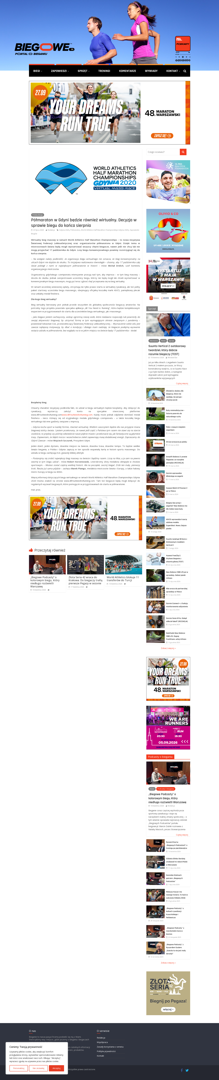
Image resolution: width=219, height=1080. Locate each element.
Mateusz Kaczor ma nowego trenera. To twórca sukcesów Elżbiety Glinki (177, 895)
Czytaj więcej (182, 383)
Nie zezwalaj (38, 1068)
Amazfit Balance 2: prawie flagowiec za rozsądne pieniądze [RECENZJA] (176, 460)
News (163, 341)
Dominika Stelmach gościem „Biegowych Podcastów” (174, 878)
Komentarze (127, 70)
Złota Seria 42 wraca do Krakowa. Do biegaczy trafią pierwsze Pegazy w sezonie (85, 580)
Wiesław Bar (172, 357)
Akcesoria (154, 341)
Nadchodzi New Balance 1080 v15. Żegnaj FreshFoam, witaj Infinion (176, 636)
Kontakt (172, 70)
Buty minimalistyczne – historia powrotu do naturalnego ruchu (175, 413)
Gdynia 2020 (64, 230)
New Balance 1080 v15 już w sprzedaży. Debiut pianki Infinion (177, 575)
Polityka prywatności (106, 1051)
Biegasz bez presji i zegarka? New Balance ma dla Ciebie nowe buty (176, 506)
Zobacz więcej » (168, 648)
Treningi (104, 70)
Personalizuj (18, 1068)
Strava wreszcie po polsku (176, 442)
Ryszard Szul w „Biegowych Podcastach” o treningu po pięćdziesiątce (176, 845)
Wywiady (151, 70)
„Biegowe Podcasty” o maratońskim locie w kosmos (175, 931)
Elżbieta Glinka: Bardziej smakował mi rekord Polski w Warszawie (176, 862)
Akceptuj (57, 1068)
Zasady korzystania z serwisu (110, 1046)
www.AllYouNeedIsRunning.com (77, 414)
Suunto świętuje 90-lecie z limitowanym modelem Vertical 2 (176, 542)
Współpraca (102, 1042)
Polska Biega (38, 215)
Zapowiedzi (59, 70)
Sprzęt (82, 70)
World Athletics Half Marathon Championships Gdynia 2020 (105, 230)
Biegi (36, 70)
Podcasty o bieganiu (160, 756)
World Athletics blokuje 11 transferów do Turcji (123, 579)
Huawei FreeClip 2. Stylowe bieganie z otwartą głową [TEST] (174, 559)
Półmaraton (75, 230)
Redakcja (51, 230)
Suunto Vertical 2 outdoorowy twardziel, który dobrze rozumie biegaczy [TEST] (167, 350)
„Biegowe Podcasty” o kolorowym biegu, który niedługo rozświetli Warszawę (45, 582)
